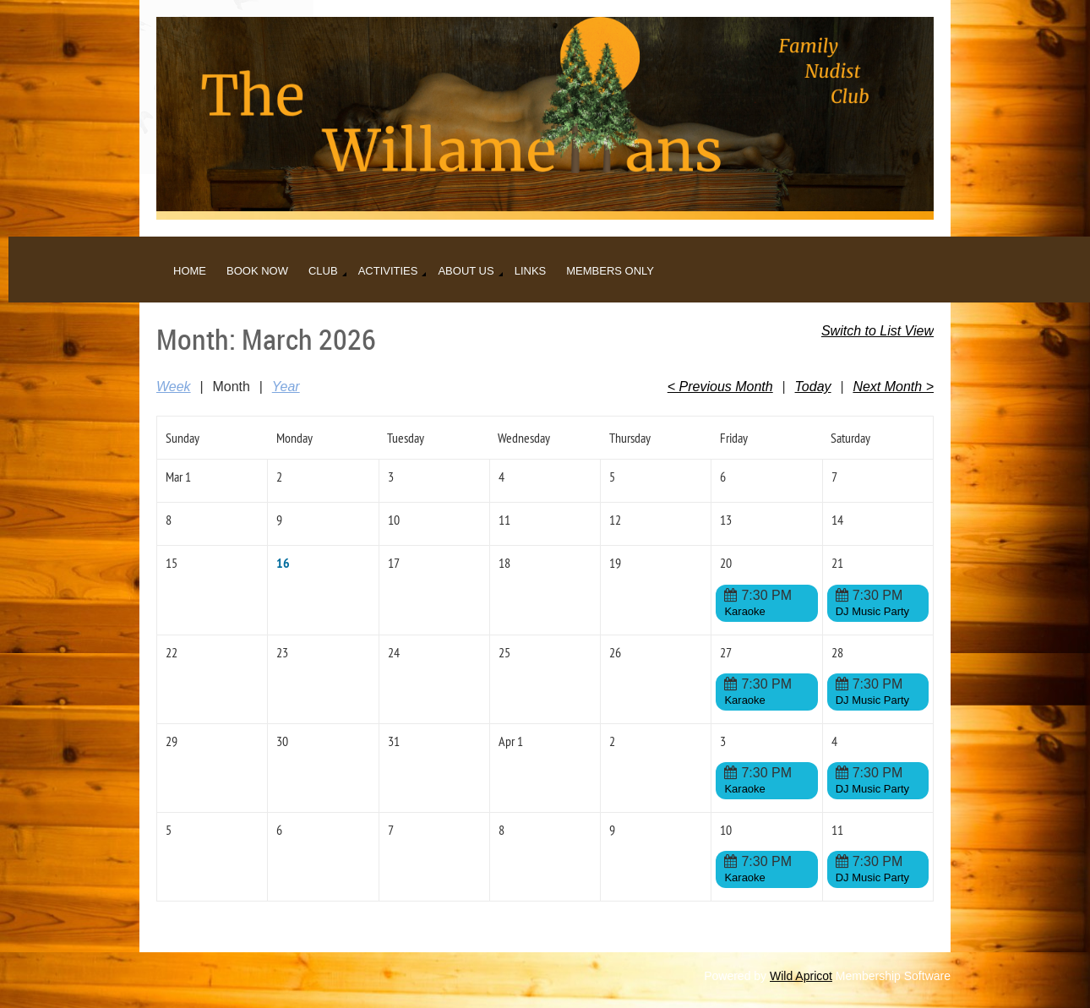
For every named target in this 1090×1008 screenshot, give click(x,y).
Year (286, 386)
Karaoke (744, 611)
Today (813, 386)
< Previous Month (720, 386)
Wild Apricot (801, 976)
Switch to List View (877, 331)
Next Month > (893, 386)
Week (173, 386)
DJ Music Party (872, 611)
